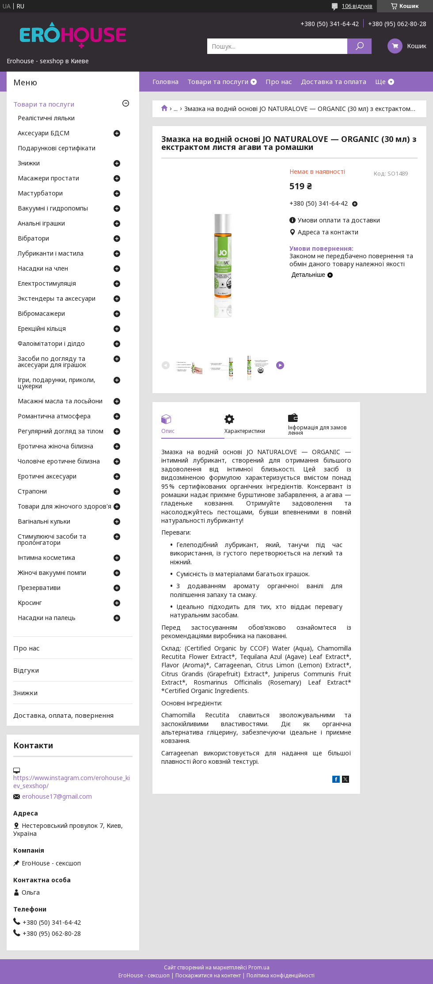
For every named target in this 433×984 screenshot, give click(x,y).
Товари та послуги (217, 81)
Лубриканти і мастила (51, 253)
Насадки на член (43, 268)
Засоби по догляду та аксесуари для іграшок (52, 362)
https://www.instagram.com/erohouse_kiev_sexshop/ (71, 782)
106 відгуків (357, 6)
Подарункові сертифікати (56, 148)
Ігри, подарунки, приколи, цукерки (56, 383)
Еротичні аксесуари (47, 476)
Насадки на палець (47, 618)
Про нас (279, 81)
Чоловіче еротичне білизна (59, 461)
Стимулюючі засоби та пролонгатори (52, 540)
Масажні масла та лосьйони (60, 401)
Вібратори (33, 238)
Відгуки (26, 670)
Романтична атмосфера (54, 416)
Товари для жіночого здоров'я (64, 506)
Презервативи (39, 588)
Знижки (29, 163)
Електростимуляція (47, 283)
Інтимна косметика (46, 558)
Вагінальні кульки (44, 521)
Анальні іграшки (41, 223)
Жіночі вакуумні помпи (52, 573)
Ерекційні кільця (42, 329)
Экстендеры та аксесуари (56, 298)
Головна (165, 81)
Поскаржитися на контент (208, 975)
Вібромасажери (41, 314)
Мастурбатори (40, 193)
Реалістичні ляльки (46, 118)
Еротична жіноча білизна (55, 446)
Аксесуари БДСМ (43, 133)
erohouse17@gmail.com (57, 796)
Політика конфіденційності (281, 975)
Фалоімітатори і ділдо (51, 344)
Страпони (32, 491)
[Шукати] (359, 46)
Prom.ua (259, 967)
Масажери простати (48, 178)
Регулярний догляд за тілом (60, 431)
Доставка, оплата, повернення (63, 714)
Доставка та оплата (333, 81)
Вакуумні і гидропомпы (53, 208)
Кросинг (30, 603)
